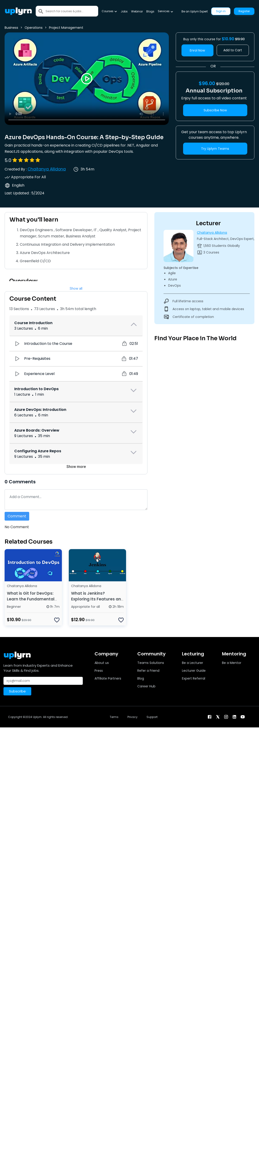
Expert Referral (193, 678)
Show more (76, 466)
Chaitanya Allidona (47, 169)
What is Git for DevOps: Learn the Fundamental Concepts (31, 599)
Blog (140, 678)
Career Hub (146, 686)
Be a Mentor (231, 662)
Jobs (124, 11)
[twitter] (218, 716)
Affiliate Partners (108, 678)
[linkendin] (234, 716)
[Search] (72, 11)
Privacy (132, 717)
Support (152, 717)
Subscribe (17, 691)
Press (99, 670)
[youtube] (242, 716)
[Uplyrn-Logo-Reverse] (18, 11)
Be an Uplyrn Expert (194, 11)
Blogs (150, 11)
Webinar (137, 11)
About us (102, 662)
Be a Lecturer (192, 662)
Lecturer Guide (194, 670)
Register (244, 11)
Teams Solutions (150, 662)
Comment (17, 516)
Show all (76, 288)
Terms (114, 717)
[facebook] (209, 716)
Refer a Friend (148, 670)
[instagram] (226, 716)
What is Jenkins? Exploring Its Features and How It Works (97, 599)
